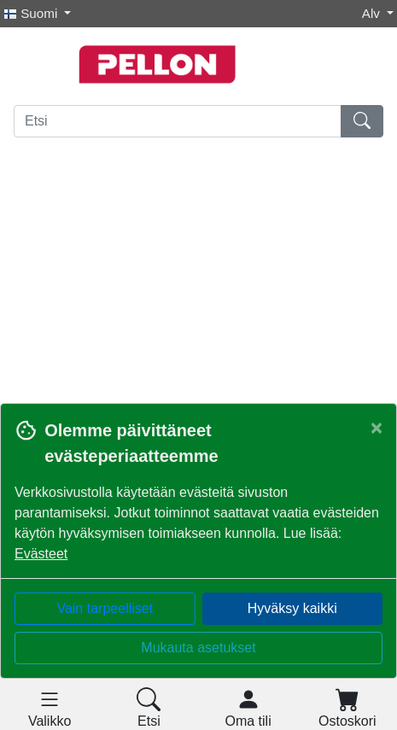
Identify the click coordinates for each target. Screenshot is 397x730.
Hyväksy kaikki (292, 608)
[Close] (376, 428)
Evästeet (41, 553)
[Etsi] (178, 121)
